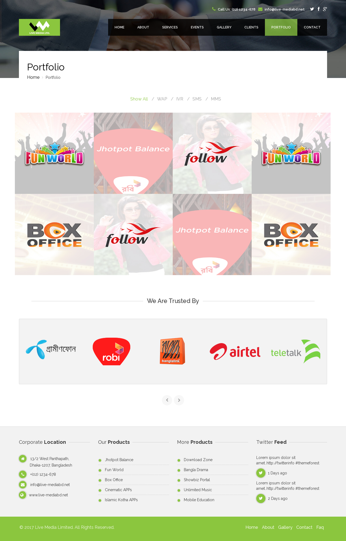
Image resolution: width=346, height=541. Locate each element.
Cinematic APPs (118, 490)
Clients (251, 27)
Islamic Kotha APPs (121, 500)
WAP (162, 99)
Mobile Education (199, 500)
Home (119, 27)
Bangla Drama (196, 470)
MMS (216, 99)
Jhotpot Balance (119, 460)
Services (170, 27)
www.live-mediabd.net (48, 495)
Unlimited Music (198, 490)
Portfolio (281, 27)
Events (197, 27)
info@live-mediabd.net (284, 9)
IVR (179, 99)
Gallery (224, 27)
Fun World (114, 470)
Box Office (114, 480)
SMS (197, 99)
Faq (317, 527)
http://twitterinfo (281, 463)
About (143, 27)
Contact (312, 27)
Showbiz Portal (197, 480)
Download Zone (198, 460)
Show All (139, 99)
